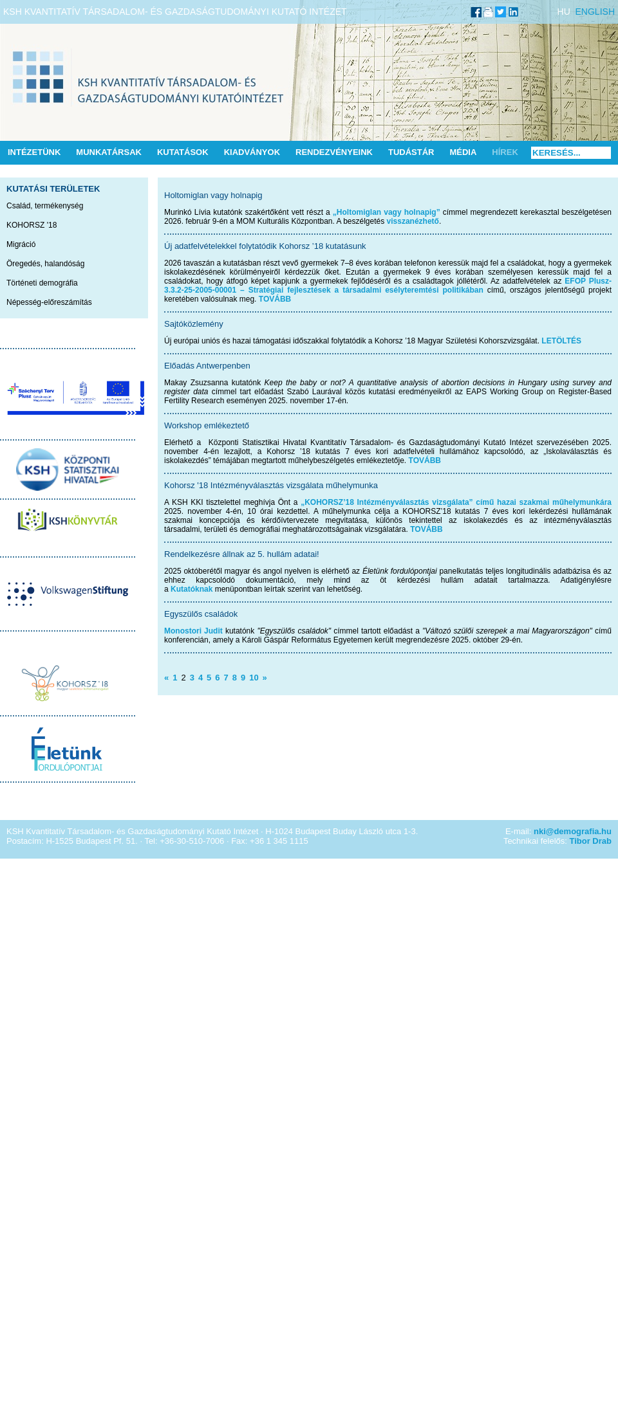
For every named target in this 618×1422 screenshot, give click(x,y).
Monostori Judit (193, 630)
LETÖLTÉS (561, 340)
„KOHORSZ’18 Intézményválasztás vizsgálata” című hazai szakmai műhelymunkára (456, 502)
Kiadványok (252, 152)
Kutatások (183, 152)
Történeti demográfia (42, 282)
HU (563, 11)
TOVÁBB (275, 299)
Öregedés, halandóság (45, 263)
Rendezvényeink (334, 152)
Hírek (505, 152)
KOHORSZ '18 (31, 225)
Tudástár (411, 152)
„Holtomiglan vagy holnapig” (386, 212)
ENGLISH (595, 11)
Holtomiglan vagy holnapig (213, 195)
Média (462, 152)
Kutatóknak (191, 589)
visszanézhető (413, 221)
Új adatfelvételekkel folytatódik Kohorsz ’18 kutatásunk (265, 246)
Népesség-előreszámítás (49, 302)
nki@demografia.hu (573, 831)
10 (253, 677)
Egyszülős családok (201, 614)
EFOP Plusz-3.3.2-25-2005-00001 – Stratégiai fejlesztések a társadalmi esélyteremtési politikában (388, 286)
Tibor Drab (591, 841)
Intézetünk (34, 152)
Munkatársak (109, 152)
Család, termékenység (44, 205)
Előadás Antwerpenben (207, 365)
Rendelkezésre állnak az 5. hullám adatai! (241, 554)
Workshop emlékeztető (206, 425)
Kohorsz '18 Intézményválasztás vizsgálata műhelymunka (271, 485)
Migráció (20, 244)
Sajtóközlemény (193, 324)
